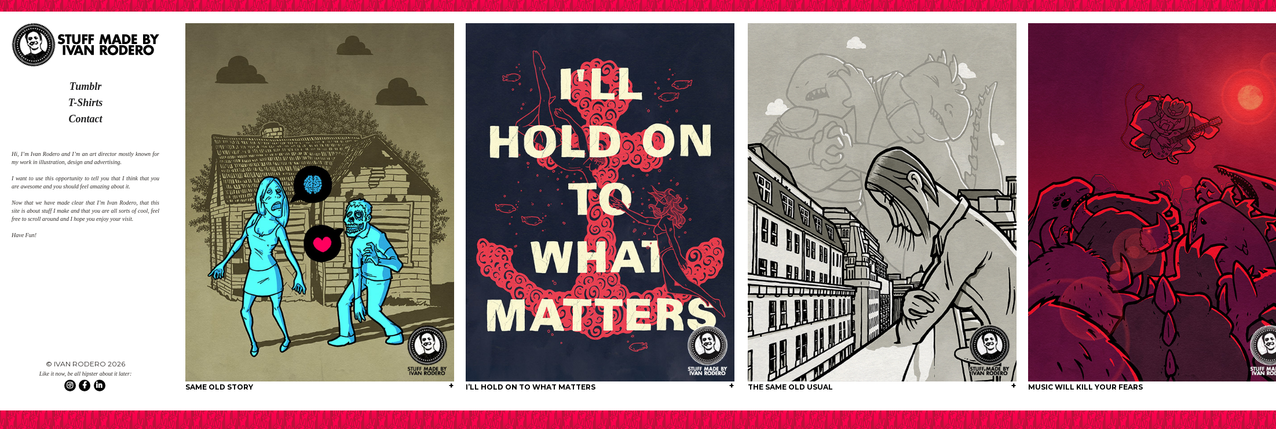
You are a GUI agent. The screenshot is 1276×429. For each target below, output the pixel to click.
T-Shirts (85, 102)
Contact (85, 119)
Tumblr (85, 86)
